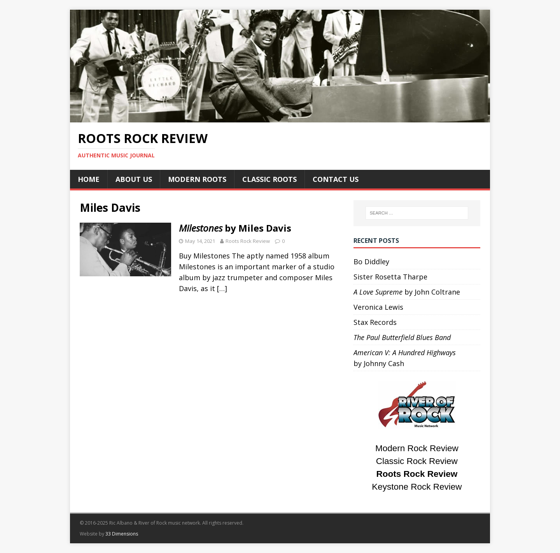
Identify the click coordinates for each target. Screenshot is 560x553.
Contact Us (336, 179)
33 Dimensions (121, 533)
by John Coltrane (407, 292)
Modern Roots (197, 179)
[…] (222, 288)
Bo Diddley (371, 261)
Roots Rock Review (248, 240)
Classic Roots (269, 179)
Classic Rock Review (417, 461)
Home (89, 179)
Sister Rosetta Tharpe (390, 276)
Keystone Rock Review (417, 487)
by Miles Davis (235, 228)
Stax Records (375, 322)
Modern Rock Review (416, 448)
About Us (134, 179)
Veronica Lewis (378, 307)
